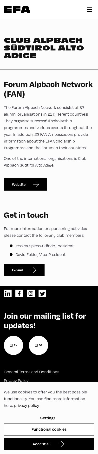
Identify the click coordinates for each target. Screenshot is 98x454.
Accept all (42, 443)
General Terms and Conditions (31, 371)
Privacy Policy (16, 380)
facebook (19, 293)
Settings (47, 417)
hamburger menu (89, 9)
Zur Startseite (17, 9)
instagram (31, 293)
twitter (42, 293)
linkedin (8, 293)
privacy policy (26, 405)
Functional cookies (49, 429)
